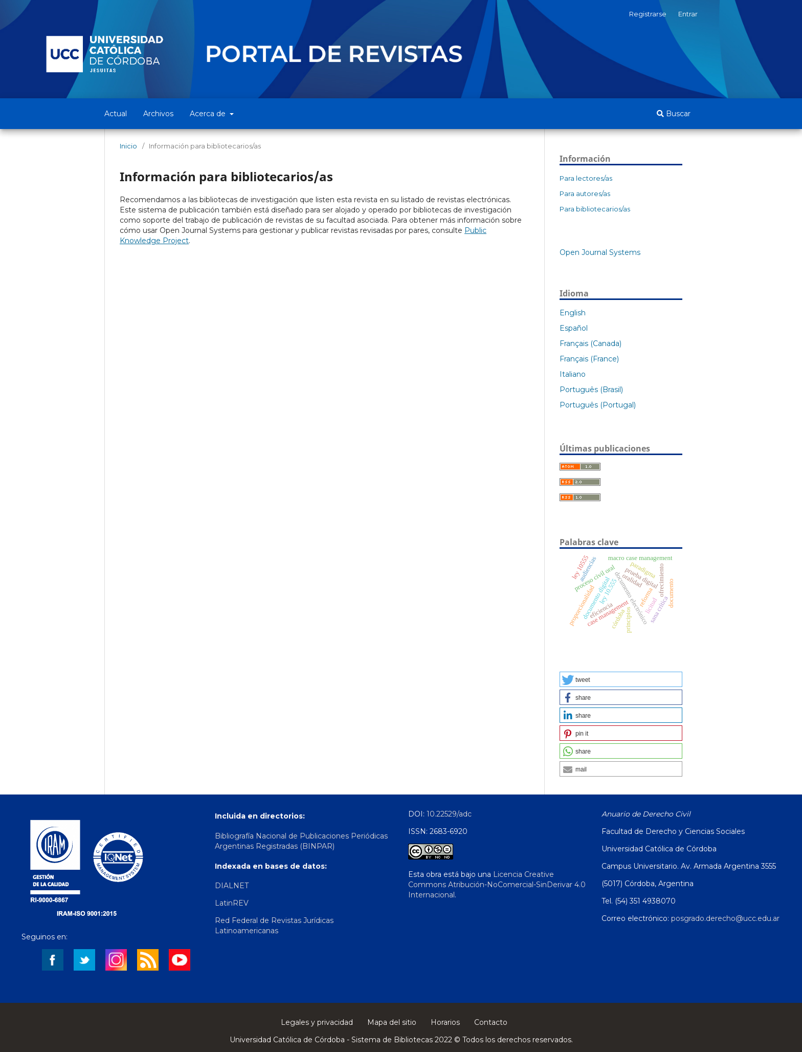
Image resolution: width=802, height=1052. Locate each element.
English (573, 312)
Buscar (673, 113)
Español (574, 328)
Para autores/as (585, 193)
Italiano (573, 374)
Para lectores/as (586, 178)
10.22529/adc (449, 814)
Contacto (490, 1022)
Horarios (445, 1022)
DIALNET (232, 885)
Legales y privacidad (317, 1022)
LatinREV (232, 903)
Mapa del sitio (391, 1022)
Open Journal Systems (600, 252)
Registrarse (647, 14)
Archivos (158, 113)
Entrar (688, 14)
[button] (621, 679)
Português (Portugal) (598, 405)
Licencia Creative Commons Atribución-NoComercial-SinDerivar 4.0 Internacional (497, 884)
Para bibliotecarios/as (595, 209)
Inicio (128, 146)
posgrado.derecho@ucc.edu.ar (725, 918)
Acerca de (209, 113)
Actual (115, 113)
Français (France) (589, 358)
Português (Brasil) (591, 389)
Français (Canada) (590, 343)
